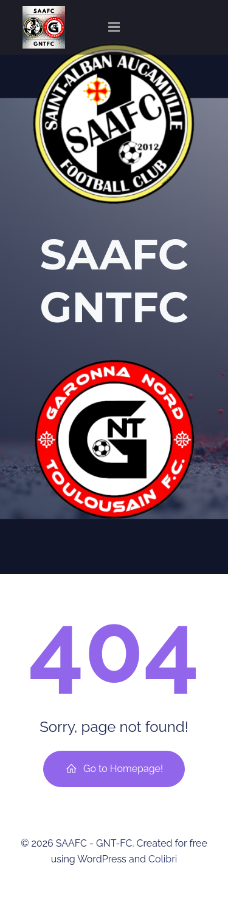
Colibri (162, 859)
